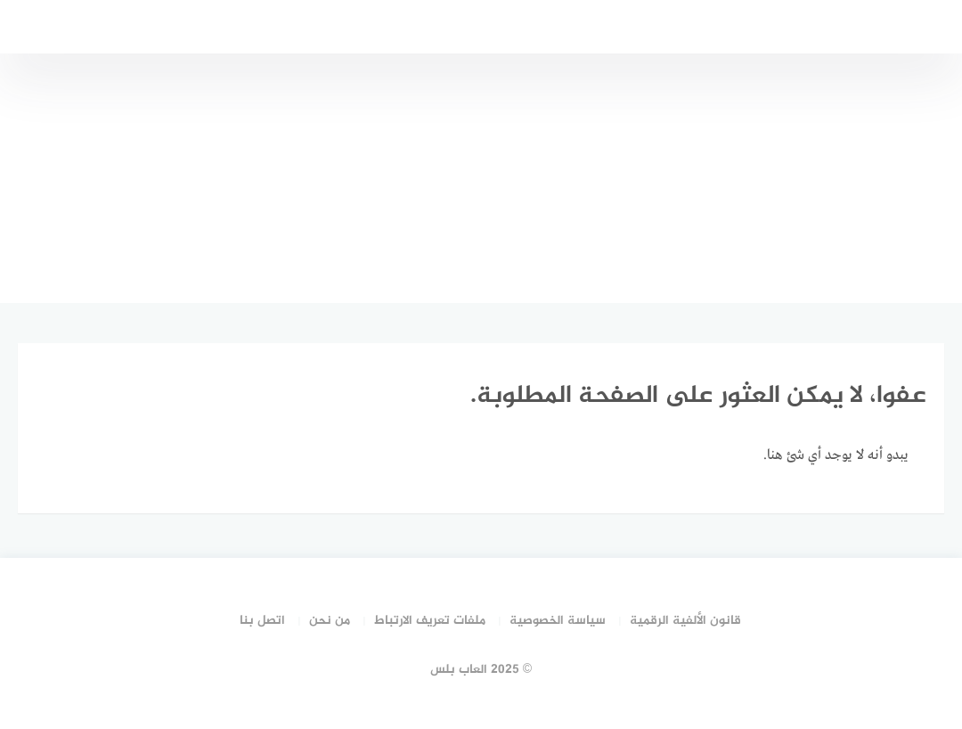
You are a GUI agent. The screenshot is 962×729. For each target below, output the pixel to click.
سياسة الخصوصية (558, 620)
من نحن (329, 620)
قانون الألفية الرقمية (685, 620)
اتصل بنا (262, 620)
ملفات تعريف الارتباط (429, 620)
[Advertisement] (481, 178)
